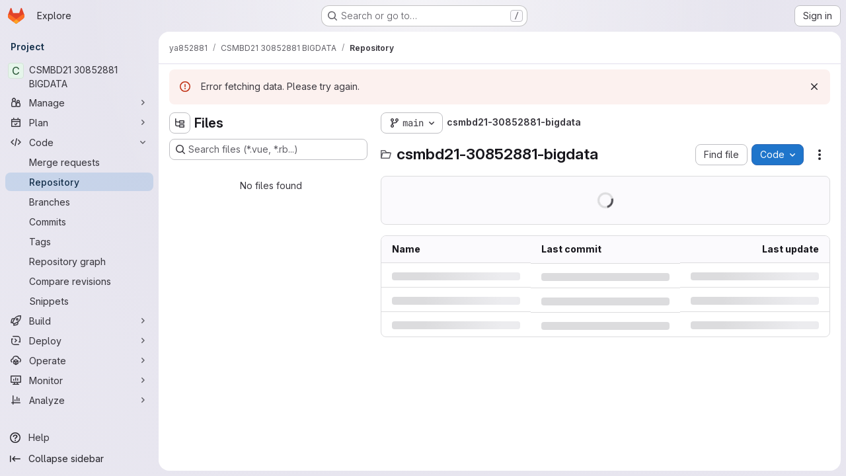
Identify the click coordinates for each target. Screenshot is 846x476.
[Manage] (79, 102)
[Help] (79, 437)
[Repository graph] (79, 261)
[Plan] (79, 122)
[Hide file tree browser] (179, 123)
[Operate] (79, 360)
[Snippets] (79, 301)
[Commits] (79, 221)
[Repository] (79, 182)
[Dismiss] (814, 87)
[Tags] (79, 241)
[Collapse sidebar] (79, 459)
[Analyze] (79, 400)
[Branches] (79, 201)
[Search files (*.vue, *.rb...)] (268, 149)
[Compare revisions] (79, 281)
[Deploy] (79, 340)
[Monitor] (79, 380)
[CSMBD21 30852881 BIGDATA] (79, 76)
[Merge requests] (79, 162)
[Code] (79, 142)
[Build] (79, 320)
